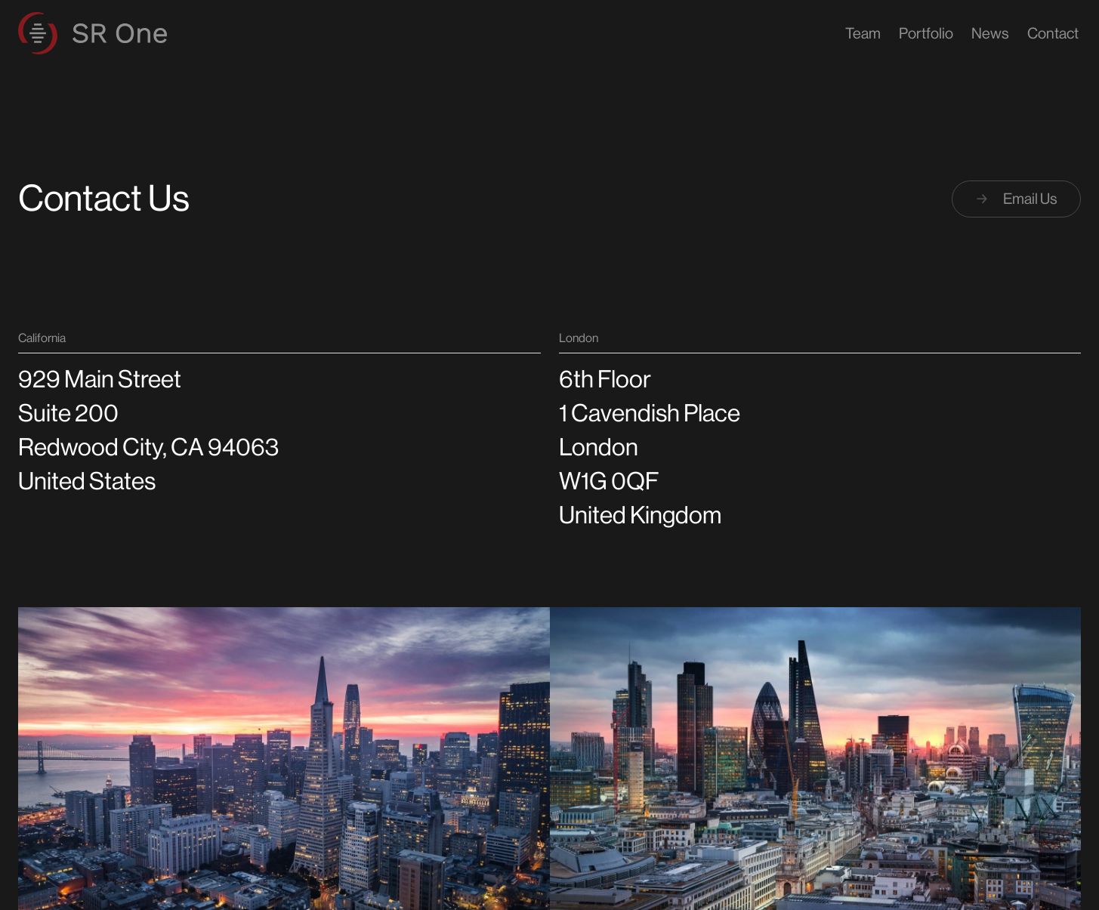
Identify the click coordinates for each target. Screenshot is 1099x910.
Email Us (1016, 199)
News (990, 33)
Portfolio (926, 33)
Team (863, 33)
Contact (1053, 33)
